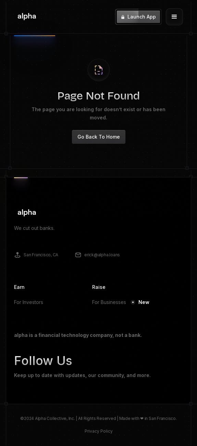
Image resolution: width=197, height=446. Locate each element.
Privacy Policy (99, 431)
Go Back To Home (98, 137)
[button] (174, 16)
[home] (25, 16)
